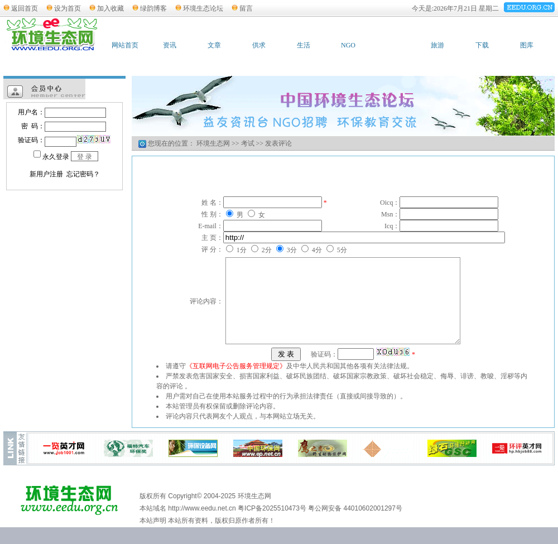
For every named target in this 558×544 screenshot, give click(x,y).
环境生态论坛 (203, 8)
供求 (259, 45)
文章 (214, 45)
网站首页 (125, 45)
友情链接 (298, 498)
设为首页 (67, 8)
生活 (303, 45)
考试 (393, 45)
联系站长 (251, 498)
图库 (526, 45)
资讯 (169, 45)
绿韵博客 (153, 8)
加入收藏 (110, 8)
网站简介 (390, 498)
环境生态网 (213, 143)
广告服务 (437, 498)
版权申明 (344, 498)
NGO (348, 45)
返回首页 (24, 8)
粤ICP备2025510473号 (272, 525)
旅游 (437, 45)
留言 (246, 8)
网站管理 (483, 498)
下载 (482, 45)
